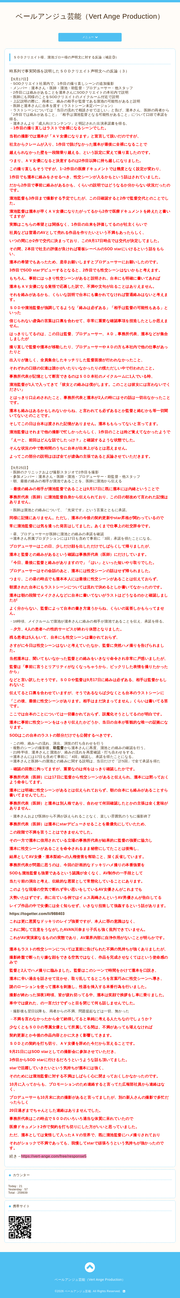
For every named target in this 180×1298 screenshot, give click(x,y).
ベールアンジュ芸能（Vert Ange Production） (90, 16)
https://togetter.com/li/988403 (37, 914)
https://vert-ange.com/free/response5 (53, 1156)
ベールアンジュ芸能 (78, 1291)
